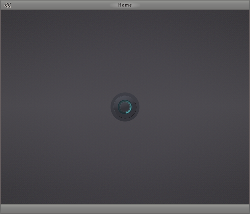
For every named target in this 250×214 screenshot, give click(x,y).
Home (125, 5)
